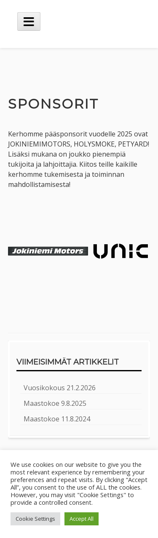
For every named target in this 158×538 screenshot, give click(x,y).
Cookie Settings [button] (35, 518)
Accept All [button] (82, 518)
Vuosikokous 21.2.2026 (60, 387)
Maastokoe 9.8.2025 (55, 403)
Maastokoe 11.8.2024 (57, 418)
